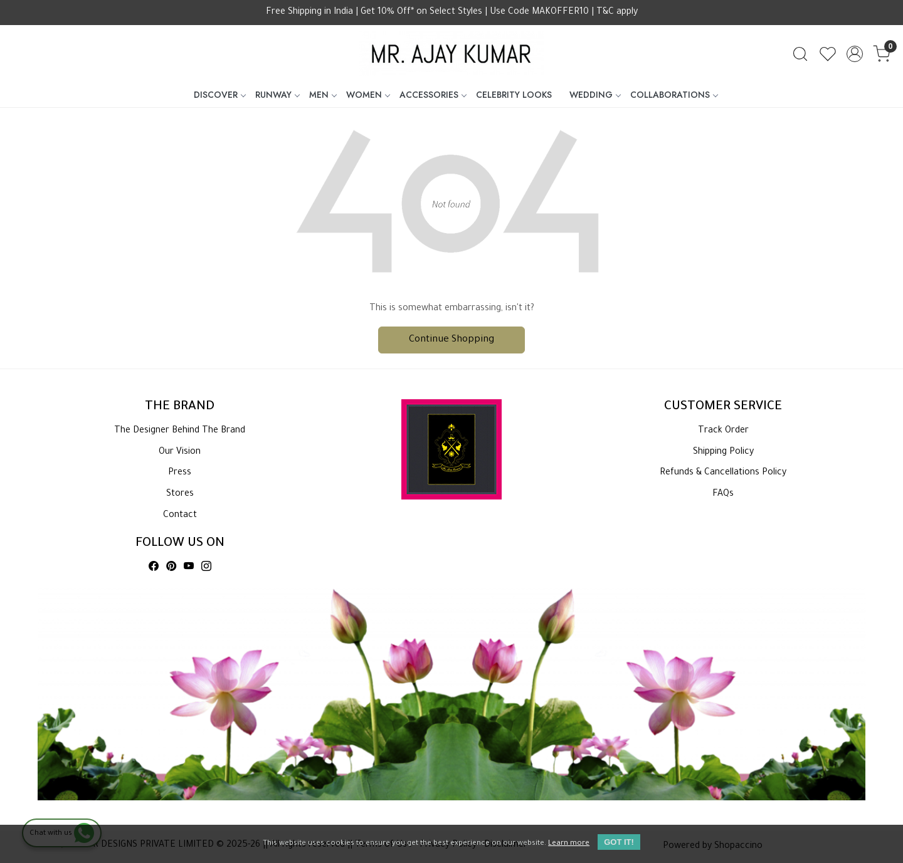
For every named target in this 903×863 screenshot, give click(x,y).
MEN (322, 94)
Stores (180, 494)
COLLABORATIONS (673, 94)
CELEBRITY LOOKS (514, 94)
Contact (180, 516)
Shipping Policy (723, 452)
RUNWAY (277, 94)
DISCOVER (219, 94)
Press (179, 473)
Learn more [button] (568, 844)
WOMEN (367, 94)
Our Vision (180, 452)
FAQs (723, 494)
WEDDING (594, 94)
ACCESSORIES (432, 94)
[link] (800, 54)
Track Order (723, 431)
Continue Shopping (451, 340)
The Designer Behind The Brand (179, 431)
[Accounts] (855, 54)
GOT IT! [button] (619, 842)
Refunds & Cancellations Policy (723, 473)
